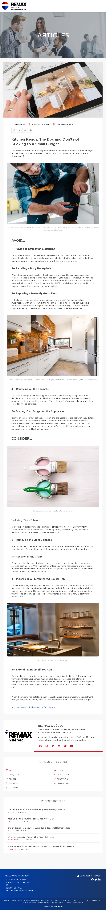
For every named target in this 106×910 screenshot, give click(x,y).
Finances (18, 125)
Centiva (58, 907)
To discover (62, 783)
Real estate (61, 775)
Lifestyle (12, 788)
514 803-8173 (16, 888)
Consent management (74, 902)
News (58, 770)
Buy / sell (12, 775)
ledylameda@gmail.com (22, 891)
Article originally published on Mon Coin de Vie (33, 707)
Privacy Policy (44, 902)
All (9, 770)
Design (11, 779)
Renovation (61, 779)
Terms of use (57, 902)
